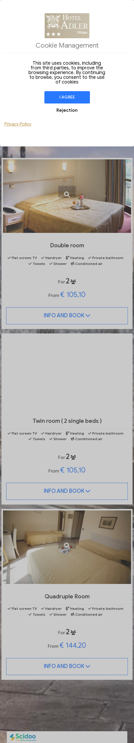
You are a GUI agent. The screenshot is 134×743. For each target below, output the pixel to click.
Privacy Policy (17, 124)
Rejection (67, 110)
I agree (67, 97)
